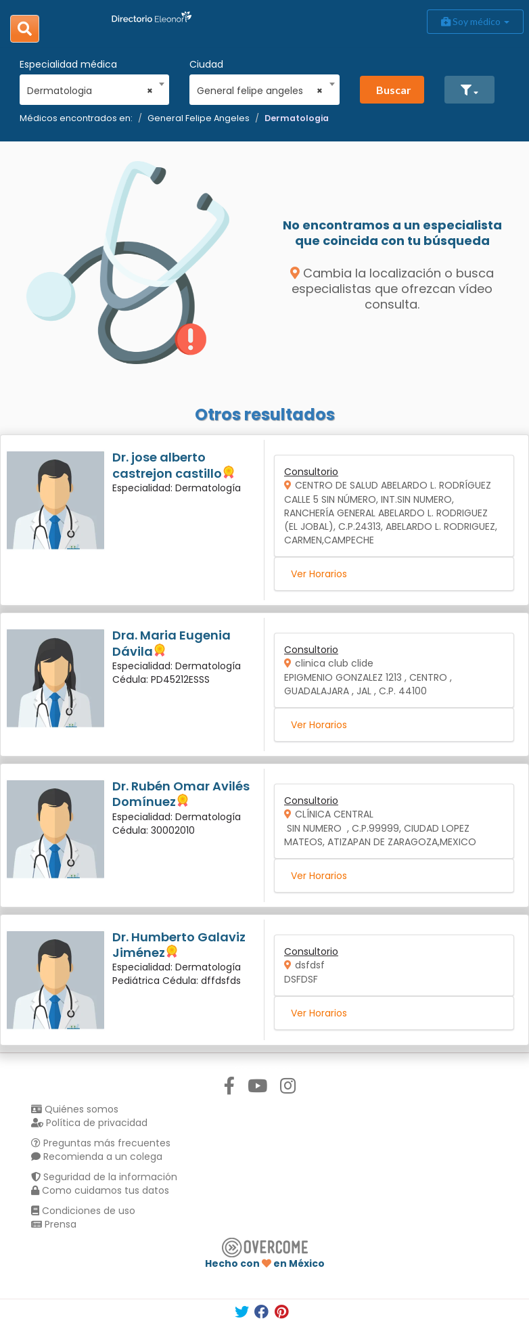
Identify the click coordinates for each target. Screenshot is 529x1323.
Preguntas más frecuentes (100, 1143)
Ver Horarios (319, 574)
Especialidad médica (68, 64)
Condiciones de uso (83, 1210)
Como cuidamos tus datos (100, 1190)
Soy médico (475, 21)
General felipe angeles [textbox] (260, 90)
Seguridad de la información (104, 1177)
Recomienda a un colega (96, 1156)
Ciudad (206, 64)
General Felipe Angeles (198, 118)
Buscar (393, 89)
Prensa (53, 1224)
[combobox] (90, 87)
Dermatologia (296, 118)
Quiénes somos (74, 1109)
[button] (469, 90)
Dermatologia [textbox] (90, 90)
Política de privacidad (89, 1122)
